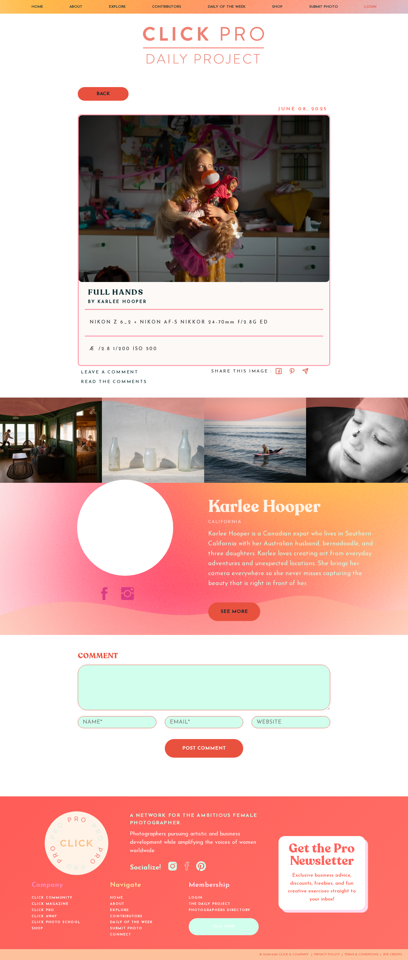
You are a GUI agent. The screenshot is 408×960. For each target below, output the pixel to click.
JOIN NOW (224, 926)
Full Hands (115, 292)
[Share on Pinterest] (292, 371)
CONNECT (120, 934)
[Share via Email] (305, 371)
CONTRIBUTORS (166, 7)
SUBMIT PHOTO (323, 7)
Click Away (44, 916)
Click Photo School (56, 922)
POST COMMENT (204, 748)
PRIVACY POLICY (327, 954)
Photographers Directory (219, 910)
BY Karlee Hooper (117, 302)
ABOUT (75, 7)
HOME (37, 7)
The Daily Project (209, 904)
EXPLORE (117, 7)
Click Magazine (50, 904)
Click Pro (43, 910)
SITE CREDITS (392, 954)
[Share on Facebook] (278, 371)
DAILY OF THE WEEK (227, 7)
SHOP (277, 7)
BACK (103, 93)
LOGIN (370, 7)
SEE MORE (234, 611)
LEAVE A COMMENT (109, 372)
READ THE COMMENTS (114, 382)
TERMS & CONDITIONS (361, 954)
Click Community (52, 898)
